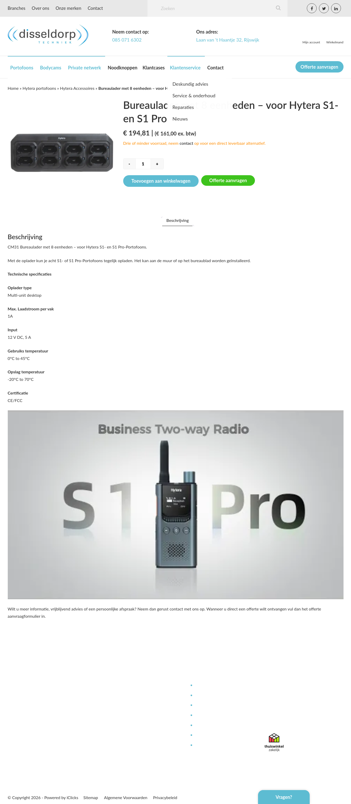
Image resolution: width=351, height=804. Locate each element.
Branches (17, 8)
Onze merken (68, 8)
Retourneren (205, 745)
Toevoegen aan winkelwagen (160, 181)
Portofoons (21, 67)
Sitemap (90, 797)
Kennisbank (204, 715)
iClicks (72, 797)
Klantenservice (185, 67)
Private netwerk (84, 67)
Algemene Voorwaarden (125, 797)
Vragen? (284, 797)
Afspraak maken (135, 735)
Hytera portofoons (39, 88)
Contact (95, 8)
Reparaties (204, 705)
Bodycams (50, 67)
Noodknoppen (122, 67)
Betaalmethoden (136, 725)
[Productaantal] (143, 164)
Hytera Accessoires (77, 88)
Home (13, 88)
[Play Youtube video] (176, 505)
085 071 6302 (127, 40)
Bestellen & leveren (138, 715)
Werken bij (130, 705)
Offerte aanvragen (319, 67)
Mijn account (311, 42)
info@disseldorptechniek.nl (288, 721)
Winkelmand (334, 42)
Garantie (202, 735)
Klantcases (154, 67)
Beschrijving (177, 220)
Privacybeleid (165, 797)
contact (186, 143)
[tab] (177, 220)
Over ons (40, 8)
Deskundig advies (210, 685)
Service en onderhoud (214, 695)
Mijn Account (133, 685)
